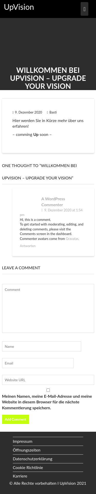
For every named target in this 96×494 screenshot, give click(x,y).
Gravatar (72, 239)
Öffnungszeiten (26, 449)
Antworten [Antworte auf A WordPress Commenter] (28, 246)
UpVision (19, 6)
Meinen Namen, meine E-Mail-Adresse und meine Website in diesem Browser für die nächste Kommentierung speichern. (47, 402)
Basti (52, 112)
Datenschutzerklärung (32, 458)
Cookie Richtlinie (28, 467)
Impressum (22, 441)
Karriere (20, 475)
